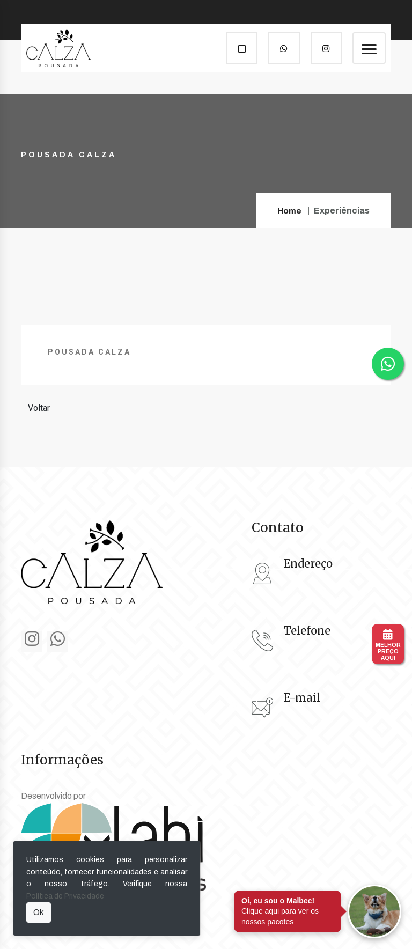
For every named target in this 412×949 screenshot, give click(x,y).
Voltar (39, 408)
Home (289, 210)
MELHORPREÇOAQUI (388, 645)
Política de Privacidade (65, 896)
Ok (38, 912)
